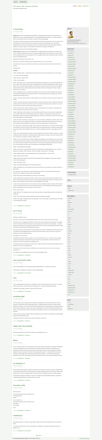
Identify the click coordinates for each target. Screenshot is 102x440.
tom (69, 276)
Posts (80, 6)
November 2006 (71, 147)
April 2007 (70, 142)
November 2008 (71, 103)
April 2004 (70, 166)
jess (69, 239)
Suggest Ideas (71, 270)
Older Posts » (39, 435)
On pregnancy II (19, 363)
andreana (70, 198)
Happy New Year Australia (22, 326)
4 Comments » (28, 255)
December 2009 (71, 77)
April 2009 (70, 92)
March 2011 (70, 57)
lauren (69, 246)
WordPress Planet (71, 287)
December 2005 (71, 155)
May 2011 (70, 55)
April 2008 (70, 116)
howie (69, 228)
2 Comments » (28, 410)
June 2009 (70, 88)
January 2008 (70, 123)
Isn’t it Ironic (17, 211)
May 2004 (70, 164)
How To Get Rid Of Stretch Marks (32, 266)
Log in (69, 302)
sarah (69, 268)
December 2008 (71, 101)
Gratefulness (17, 415)
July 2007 (70, 136)
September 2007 (71, 131)
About (15, 1)
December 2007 (71, 125)
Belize (15, 340)
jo (21, 31)
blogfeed (70, 202)
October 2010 (70, 66)
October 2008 (70, 105)
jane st (69, 233)
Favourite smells (19, 385)
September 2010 (71, 68)
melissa (69, 254)
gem (69, 222)
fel (68, 213)
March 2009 (70, 94)
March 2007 (70, 144)
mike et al (70, 257)
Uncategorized (20, 205)
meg (69, 252)
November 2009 (71, 79)
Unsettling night (18, 296)
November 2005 (71, 158)
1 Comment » (27, 321)
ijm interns (70, 230)
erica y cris (70, 211)
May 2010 (70, 75)
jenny (69, 237)
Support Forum (71, 272)
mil (68, 259)
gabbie (69, 217)
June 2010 (70, 72)
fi (68, 215)
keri (69, 244)
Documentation (71, 209)
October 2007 (70, 129)
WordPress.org (71, 292)
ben (69, 200)
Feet (14, 278)
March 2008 (70, 118)
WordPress (70, 308)
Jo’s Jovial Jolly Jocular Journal (25, 6)
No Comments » (28, 273)
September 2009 (71, 81)
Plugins (69, 261)
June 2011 (70, 53)
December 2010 (71, 61)
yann (69, 294)
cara (69, 204)
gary (69, 220)
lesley (69, 250)
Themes (69, 274)
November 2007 (71, 127)
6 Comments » (28, 205)
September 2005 (71, 160)
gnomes (69, 224)
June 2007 (70, 138)
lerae (69, 248)
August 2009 (70, 83)
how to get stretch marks (22, 260)
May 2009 (70, 90)
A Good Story (18, 29)
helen (69, 226)
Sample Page (23, 1)
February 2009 (71, 96)
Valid (70, 304)
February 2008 (71, 120)
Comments (86, 6)
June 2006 (70, 149)
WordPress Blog (71, 285)
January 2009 (70, 99)
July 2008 (70, 112)
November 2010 (71, 64)
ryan (69, 265)
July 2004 (70, 162)
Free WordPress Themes (84, 438)
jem (69, 235)
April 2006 (70, 153)
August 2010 (70, 70)
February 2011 (71, 59)
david (69, 206)
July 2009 (70, 85)
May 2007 (70, 140)
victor (69, 283)
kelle (69, 241)
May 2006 (70, 151)
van (69, 281)
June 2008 (70, 114)
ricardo (69, 263)
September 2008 (71, 107)
